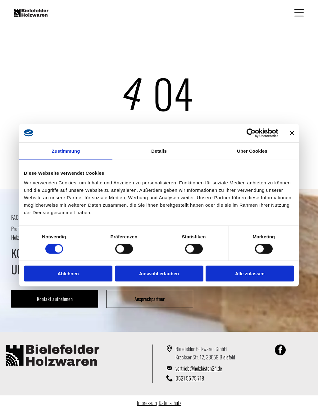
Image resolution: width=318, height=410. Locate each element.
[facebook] (280, 351)
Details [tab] (159, 150)
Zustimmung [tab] (66, 150)
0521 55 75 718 (189, 378)
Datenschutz (170, 403)
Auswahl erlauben (159, 273)
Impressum (147, 403)
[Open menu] (299, 12)
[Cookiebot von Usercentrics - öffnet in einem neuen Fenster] (251, 132)
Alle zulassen (250, 273)
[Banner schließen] (292, 133)
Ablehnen (68, 273)
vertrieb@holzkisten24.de (198, 368)
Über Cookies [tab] (252, 150)
